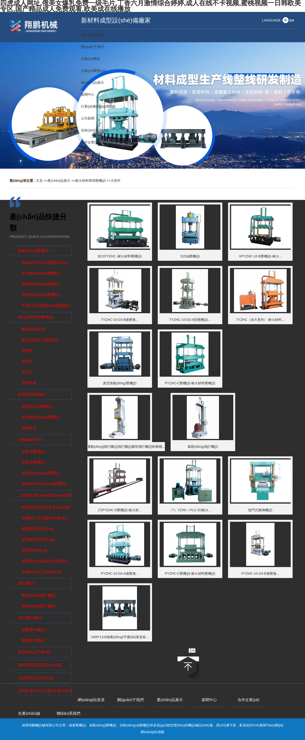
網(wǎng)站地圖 (152, 732)
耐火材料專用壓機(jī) (90, 180)
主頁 (39, 180)
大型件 (116, 180)
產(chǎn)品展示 (58, 180)
